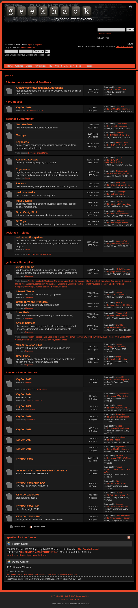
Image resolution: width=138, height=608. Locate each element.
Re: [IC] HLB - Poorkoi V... (117, 294)
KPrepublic (126, 281)
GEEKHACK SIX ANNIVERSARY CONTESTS (41, 470)
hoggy (27, 178)
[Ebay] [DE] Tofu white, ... (117, 347)
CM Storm (58, 281)
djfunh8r (119, 325)
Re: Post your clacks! (115, 194)
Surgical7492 (121, 241)
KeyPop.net (115, 281)
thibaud (119, 292)
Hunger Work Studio (116, 337)
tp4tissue (120, 211)
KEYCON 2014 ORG (27, 494)
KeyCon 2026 (23, 107)
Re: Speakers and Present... (118, 417)
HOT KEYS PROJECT (97, 337)
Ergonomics (23, 169)
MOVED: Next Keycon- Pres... (119, 495)
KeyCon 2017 (23, 439)
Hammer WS (81, 337)
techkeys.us (106, 284)
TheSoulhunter (122, 171)
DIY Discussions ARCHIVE (39, 254)
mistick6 (119, 201)
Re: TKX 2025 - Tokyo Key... (118, 135)
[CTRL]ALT (70, 337)
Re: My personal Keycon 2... (118, 379)
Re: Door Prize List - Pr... (117, 483)
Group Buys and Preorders (32, 302)
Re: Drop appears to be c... (117, 89)
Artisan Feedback (35, 337)
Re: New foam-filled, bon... (117, 359)
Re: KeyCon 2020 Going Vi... (118, 408)
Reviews (21, 183)
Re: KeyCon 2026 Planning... (118, 109)
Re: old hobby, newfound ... (118, 126)
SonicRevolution (123, 515)
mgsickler (30, 400)
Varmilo (38, 287)
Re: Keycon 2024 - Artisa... (117, 396)
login (30, 45)
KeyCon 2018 (23, 429)
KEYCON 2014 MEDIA (28, 516)
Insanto (119, 344)
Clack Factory (59, 337)
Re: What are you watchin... (118, 223)
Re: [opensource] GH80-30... (118, 243)
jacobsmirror (30, 409)
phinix (20, 574)
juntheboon (120, 437)
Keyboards (22, 142)
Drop (66, 281)
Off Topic (21, 221)
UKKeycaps (29, 287)
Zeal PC (46, 287)
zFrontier (54, 287)
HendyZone (79, 281)
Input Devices (24, 201)
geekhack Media (25, 192)
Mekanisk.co (51, 284)
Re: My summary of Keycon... (118, 518)
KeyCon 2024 (23, 394)
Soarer (28, 249)
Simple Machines (82, 596)
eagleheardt (121, 446)
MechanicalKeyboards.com (33, 284)
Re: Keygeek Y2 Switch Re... (118, 185)
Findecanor (121, 133)
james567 (120, 377)
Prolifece (119, 455)
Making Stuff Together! (29, 237)
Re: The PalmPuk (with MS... (118, 173)
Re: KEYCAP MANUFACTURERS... (113, 161)
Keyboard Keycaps (27, 159)
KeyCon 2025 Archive (37, 389)
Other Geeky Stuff (26, 212)
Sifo (117, 481)
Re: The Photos (113, 440)
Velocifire (63, 287)
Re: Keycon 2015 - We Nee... (118, 458)
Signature (29, 276)
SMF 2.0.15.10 (57, 596)
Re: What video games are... (118, 214)
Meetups (21, 135)
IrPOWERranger (123, 269)
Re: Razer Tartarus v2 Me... (118, 204)
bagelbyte (72, 574)
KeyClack (106, 281)
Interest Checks (25, 291)
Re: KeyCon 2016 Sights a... (118, 449)
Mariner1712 (121, 313)
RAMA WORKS (39, 340)
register (38, 45)
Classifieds (22, 312)
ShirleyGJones (122, 142)
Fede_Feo (120, 182)
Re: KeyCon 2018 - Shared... (118, 428)
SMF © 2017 (69, 596)
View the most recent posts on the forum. (27, 555)
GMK (71, 281)
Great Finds (23, 356)
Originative (62, 284)
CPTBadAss (31, 110)
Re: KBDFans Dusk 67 (116, 145)
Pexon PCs (27, 340)
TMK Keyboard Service (57, 340)
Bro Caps (48, 337)
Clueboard (48, 281)
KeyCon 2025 (23, 379)
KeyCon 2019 (23, 416)
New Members (24, 124)
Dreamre (119, 504)
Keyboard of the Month (38, 153)
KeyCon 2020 (23, 406)
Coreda (119, 426)
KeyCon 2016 (23, 449)
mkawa (119, 467)
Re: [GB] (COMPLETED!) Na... (119, 271)
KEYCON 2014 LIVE (27, 506)
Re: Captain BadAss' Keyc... (118, 506)
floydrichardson (122, 394)
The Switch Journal (88, 549)
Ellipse (119, 302)
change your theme (124, 46)
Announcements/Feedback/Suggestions (39, 87)
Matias (18, 284)
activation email (28, 47)
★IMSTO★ (90, 281)
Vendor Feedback (35, 281)
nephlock (38, 400)
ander (118, 87)
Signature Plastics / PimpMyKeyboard (84, 284)
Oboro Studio (121, 123)
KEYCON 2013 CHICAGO (30, 483)
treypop (119, 405)
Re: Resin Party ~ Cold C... (117, 327)
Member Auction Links (29, 345)
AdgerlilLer (120, 414)
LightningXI (121, 191)
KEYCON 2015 (24, 459)
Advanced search (104, 34)
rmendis (40, 110)
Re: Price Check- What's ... (117, 315)
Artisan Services (25, 323)
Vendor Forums (25, 267)
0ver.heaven (29, 574)
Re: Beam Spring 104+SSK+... (119, 305)
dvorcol (119, 157)
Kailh (98, 281)
